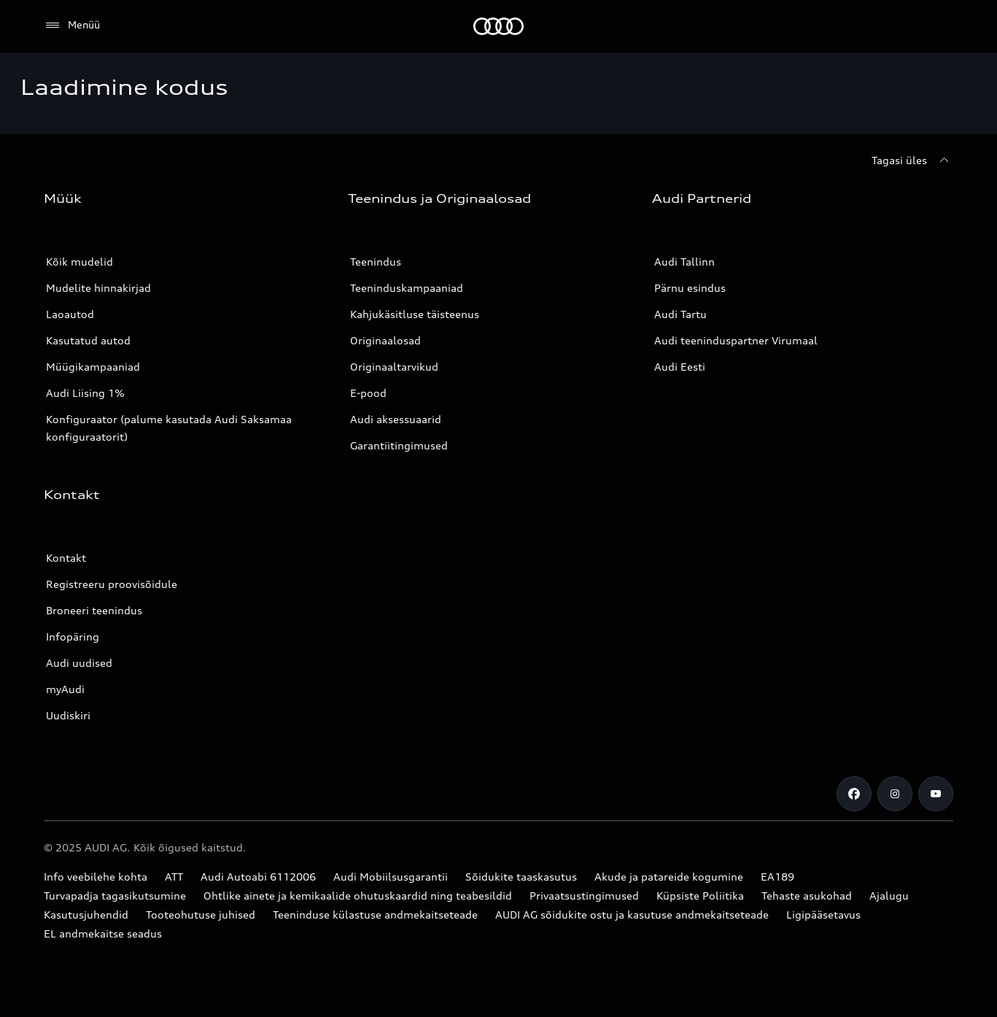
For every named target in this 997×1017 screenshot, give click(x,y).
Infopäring (72, 636)
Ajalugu (889, 895)
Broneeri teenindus (94, 610)
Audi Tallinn (684, 261)
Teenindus (375, 261)
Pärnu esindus (690, 288)
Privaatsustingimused (584, 895)
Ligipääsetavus (823, 914)
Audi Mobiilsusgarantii (390, 876)
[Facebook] (854, 793)
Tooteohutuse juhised (200, 914)
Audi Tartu (680, 314)
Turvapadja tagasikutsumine (115, 895)
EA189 (777, 876)
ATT (174, 876)
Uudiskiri (68, 715)
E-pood (368, 393)
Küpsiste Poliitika (700, 895)
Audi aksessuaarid (395, 419)
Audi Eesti (679, 366)
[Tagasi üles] (912, 160)
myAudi (65, 689)
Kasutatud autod (88, 340)
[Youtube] (935, 793)
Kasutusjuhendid (86, 914)
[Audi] (498, 26)
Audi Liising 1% (85, 393)
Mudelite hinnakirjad (98, 288)
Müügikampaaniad (93, 366)
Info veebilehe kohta (95, 876)
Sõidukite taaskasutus (521, 876)
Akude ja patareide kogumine (668, 876)
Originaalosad (385, 340)
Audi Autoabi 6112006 (258, 876)
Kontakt (66, 558)
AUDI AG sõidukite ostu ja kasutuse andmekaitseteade (632, 914)
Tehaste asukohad (806, 895)
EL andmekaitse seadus (103, 933)
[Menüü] (72, 26)
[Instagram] (894, 793)
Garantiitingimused (399, 445)
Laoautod (70, 314)
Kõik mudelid (79, 261)
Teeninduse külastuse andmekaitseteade (375, 914)
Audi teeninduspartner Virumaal (736, 340)
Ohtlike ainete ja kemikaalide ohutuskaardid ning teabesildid (357, 895)
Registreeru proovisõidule (111, 584)
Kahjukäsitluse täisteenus (414, 314)
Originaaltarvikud (394, 366)
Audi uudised (79, 663)
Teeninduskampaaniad (406, 288)
